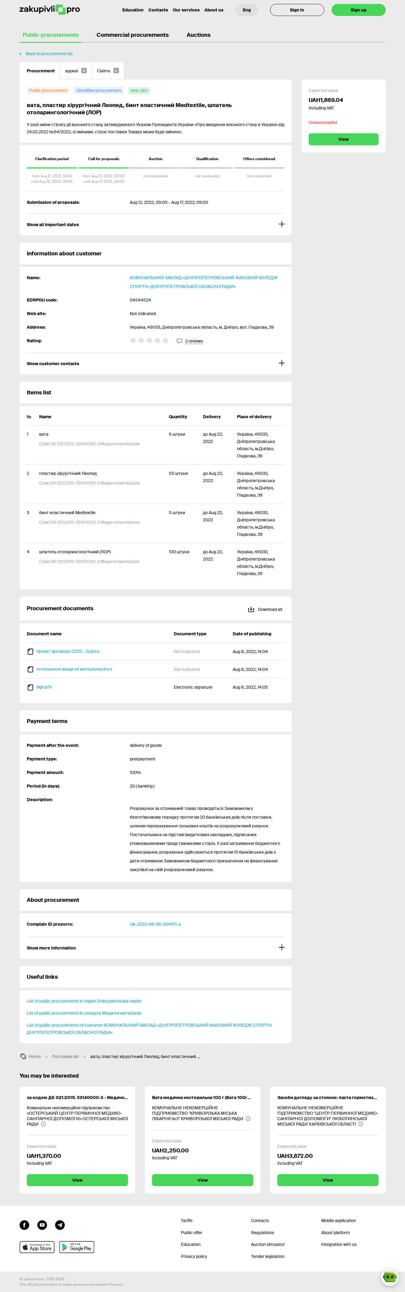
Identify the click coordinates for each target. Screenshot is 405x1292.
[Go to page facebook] (24, 1224)
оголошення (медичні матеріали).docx (74, 669)
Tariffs (186, 1220)
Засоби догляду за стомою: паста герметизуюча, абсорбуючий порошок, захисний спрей (328, 1097)
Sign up (358, 10)
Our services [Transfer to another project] (186, 10)
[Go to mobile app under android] (76, 1247)
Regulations (262, 1232)
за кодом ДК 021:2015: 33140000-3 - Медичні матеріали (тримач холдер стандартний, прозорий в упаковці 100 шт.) (77, 1097)
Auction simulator (268, 1244)
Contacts (158, 10)
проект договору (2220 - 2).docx (67, 651)
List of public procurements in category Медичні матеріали (84, 1013)
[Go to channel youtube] (42, 1224)
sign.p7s (44, 687)
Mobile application (338, 1220)
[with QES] (139, 90)
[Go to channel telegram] (60, 1224)
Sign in (297, 10)
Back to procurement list (49, 53)
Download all (265, 608)
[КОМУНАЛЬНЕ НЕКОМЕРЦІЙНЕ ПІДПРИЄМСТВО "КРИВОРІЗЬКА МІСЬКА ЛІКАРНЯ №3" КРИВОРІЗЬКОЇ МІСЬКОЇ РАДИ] (202, 1113)
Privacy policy (194, 1256)
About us (213, 10)
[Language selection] (246, 10)
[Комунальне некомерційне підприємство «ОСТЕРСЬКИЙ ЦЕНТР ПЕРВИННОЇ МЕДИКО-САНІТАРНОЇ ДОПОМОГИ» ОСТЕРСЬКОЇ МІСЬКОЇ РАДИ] (77, 1116)
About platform (335, 1232)
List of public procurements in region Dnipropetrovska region (84, 1001)
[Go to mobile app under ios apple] (37, 1247)
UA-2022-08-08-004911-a (155, 924)
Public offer (191, 1232)
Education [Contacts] (133, 10)
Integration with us (339, 1244)
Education (191, 1244)
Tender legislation (268, 1256)
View (343, 139)
